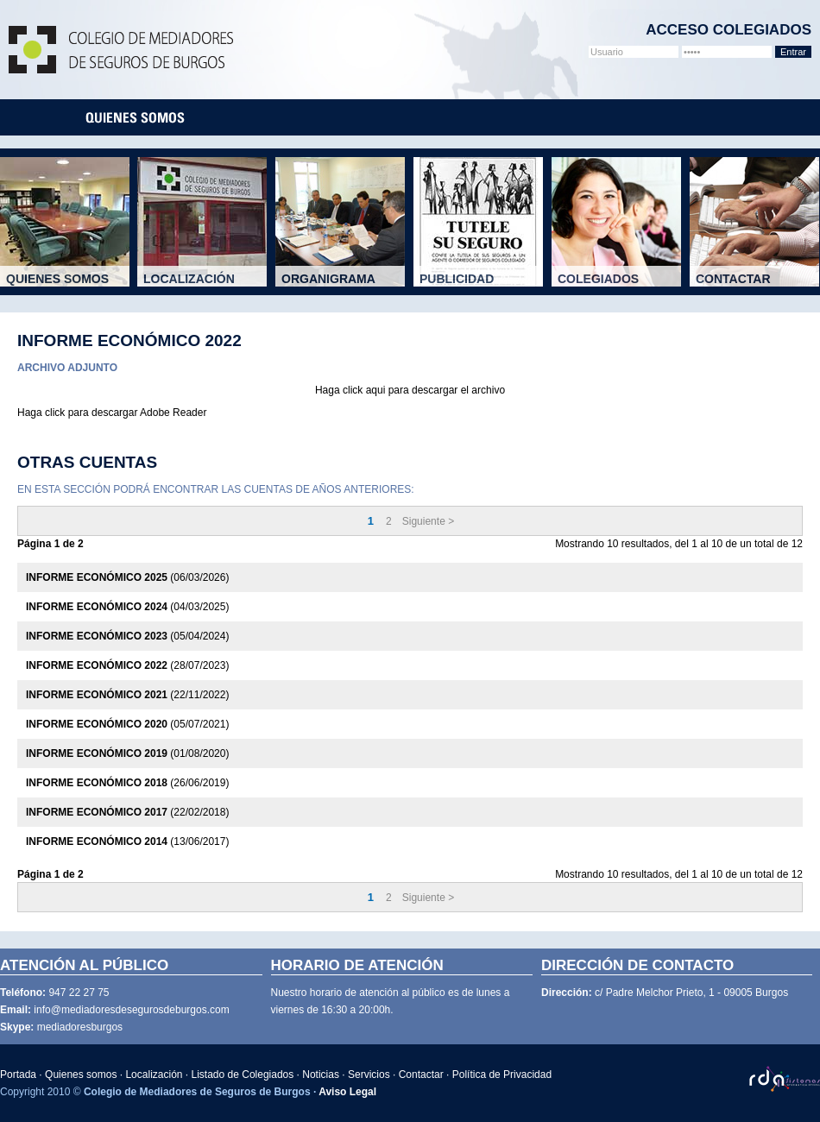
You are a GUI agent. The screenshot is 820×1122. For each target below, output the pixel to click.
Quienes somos (81, 1074)
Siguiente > (428, 521)
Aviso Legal (347, 1092)
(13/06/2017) (127, 841)
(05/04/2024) (127, 636)
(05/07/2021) (127, 724)
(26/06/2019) (127, 783)
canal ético (682, 117)
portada (44, 117)
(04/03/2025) (127, 607)
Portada (18, 1074)
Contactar (421, 1074)
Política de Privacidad (502, 1074)
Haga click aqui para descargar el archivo (410, 390)
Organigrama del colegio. (346, 285)
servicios (555, 117)
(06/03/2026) (127, 577)
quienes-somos (135, 117)
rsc (613, 117)
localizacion (240, 117)
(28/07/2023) (127, 665)
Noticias (320, 1074)
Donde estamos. (208, 285)
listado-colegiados (369, 117)
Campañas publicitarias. (484, 285)
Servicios (369, 1074)
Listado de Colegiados (243, 1074)
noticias (483, 117)
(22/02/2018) (127, 812)
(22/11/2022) (127, 695)
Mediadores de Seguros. (71, 285)
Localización (153, 1074)
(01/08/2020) (127, 753)
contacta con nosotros (770, 117)
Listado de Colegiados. (622, 285)
